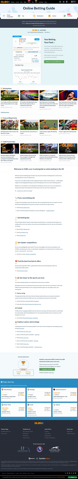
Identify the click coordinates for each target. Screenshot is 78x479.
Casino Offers (48, 433)
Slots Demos (25, 435)
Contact (17, 473)
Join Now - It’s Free (47, 369)
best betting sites (25, 207)
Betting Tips (27, 229)
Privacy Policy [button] (61, 477)
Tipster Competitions (31, 254)
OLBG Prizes (69, 431)
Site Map (25, 473)
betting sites (65, 465)
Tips (33, 2)
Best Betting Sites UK (5, 431)
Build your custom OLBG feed (54, 61)
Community (40, 2)
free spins (60, 326)
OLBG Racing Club (71, 433)
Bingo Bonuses (48, 435)
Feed (36, 2)
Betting (12, 2)
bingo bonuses (20, 328)
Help (21, 473)
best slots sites (25, 337)
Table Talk (37, 334)
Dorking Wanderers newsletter (30, 318)
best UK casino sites (26, 331)
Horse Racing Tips (23, 232)
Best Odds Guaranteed (28, 431)
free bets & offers (23, 270)
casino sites (71, 465)
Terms (28, 473)
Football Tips (22, 235)
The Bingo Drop (38, 347)
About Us (4, 473)
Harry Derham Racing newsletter (31, 301)
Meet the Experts (10, 473)
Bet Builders (25, 433)
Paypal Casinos (26, 437)
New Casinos (4, 433)
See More (47, 32)
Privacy (32, 473)
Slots (21, 2)
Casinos (17, 2)
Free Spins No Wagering (50, 437)
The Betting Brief (50, 210)
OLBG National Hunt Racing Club (33, 304)
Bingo (25, 2)
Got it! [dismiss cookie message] (72, 477)
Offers (29, 2)
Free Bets (47, 431)
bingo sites (26, 344)
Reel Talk (36, 340)
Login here (51, 372)
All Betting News (5, 112)
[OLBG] (39, 423)
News (46, 2)
